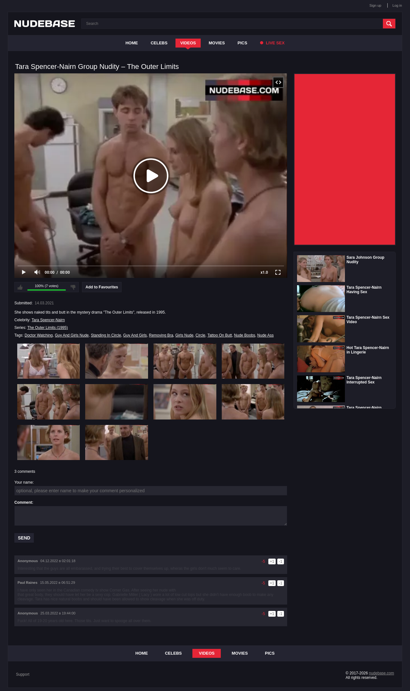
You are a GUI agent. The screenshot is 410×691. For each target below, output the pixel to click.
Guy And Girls (135, 335)
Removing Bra (161, 335)
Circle (200, 335)
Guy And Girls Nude (72, 335)
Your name (23, 482)
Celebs (159, 43)
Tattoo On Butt (219, 335)
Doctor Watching (39, 335)
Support (22, 674)
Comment (23, 502)
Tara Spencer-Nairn (48, 320)
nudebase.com (381, 673)
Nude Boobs (244, 335)
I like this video (20, 287)
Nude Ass (265, 335)
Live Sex (272, 43)
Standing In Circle (106, 335)
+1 (272, 561)
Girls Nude (184, 335)
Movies (217, 43)
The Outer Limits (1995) (47, 327)
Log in (397, 5)
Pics (242, 43)
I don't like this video (73, 287)
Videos (188, 43)
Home (131, 43)
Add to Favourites (102, 287)
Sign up (375, 5)
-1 (280, 561)
